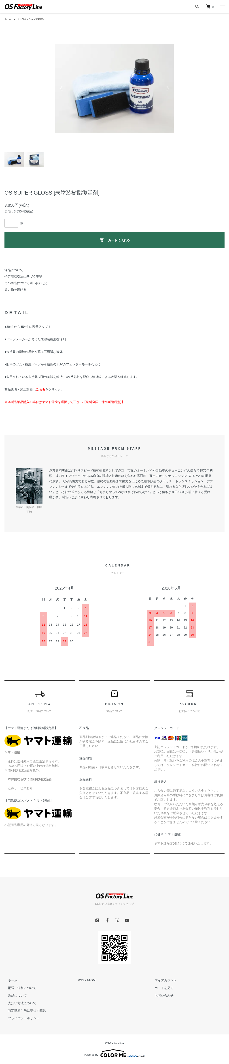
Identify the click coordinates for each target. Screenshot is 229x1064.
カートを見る (160, 988)
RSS (81, 980)
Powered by (114, 1053)
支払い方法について (18, 1003)
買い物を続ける (15, 289)
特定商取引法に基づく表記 (23, 276)
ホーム (8, 19)
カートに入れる (114, 240)
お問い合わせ (160, 995)
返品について (13, 270)
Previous (62, 88)
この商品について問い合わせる (26, 283)
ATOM (91, 980)
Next (167, 88)
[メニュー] (222, 6)
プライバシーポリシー (20, 1018)
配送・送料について (18, 988)
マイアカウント (162, 980)
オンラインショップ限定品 (35, 19)
